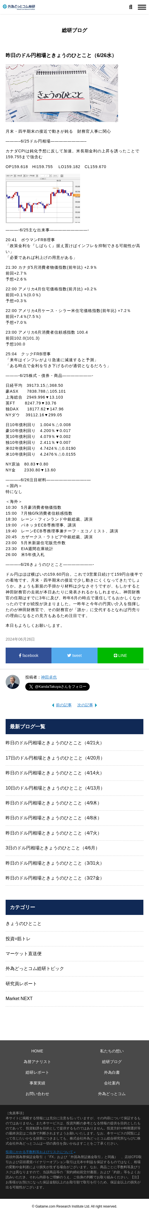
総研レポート (37, 1072)
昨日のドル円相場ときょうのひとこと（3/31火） (55, 863)
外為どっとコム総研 (19, 7)
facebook (29, 655)
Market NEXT (19, 998)
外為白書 (112, 1072)
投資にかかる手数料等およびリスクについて (39, 1152)
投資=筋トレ (18, 938)
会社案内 (112, 1083)
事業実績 (37, 1083)
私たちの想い (112, 1051)
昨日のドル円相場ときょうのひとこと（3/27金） (55, 878)
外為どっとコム (112, 1093)
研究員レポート (21, 983)
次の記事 (85, 705)
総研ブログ (112, 1061)
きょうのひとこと (24, 923)
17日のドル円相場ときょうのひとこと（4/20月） (55, 758)
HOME (37, 1051)
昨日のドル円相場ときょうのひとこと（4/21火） (55, 742)
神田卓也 (49, 677)
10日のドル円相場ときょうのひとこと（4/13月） (55, 788)
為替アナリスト (37, 1061)
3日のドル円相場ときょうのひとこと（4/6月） (53, 847)
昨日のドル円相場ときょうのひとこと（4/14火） (55, 772)
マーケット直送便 (24, 953)
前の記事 (64, 705)
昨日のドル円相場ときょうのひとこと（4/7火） (54, 833)
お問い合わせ (37, 1093)
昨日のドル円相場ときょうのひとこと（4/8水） (54, 817)
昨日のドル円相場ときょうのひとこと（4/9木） (54, 803)
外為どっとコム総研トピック (35, 968)
